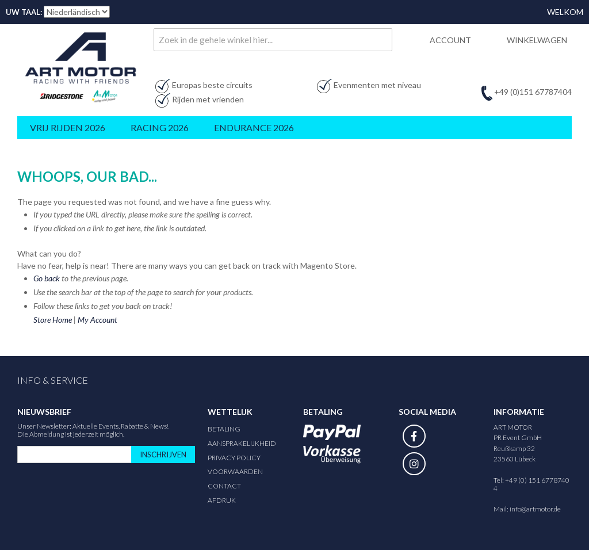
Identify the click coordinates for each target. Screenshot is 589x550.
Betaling (224, 429)
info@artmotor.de (535, 509)
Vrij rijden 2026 (67, 127)
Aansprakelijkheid (242, 443)
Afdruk (222, 500)
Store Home (52, 319)
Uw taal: (24, 12)
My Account (97, 319)
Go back (46, 278)
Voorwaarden (235, 471)
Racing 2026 (160, 127)
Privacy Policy (234, 457)
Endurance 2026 (254, 127)
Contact (224, 486)
